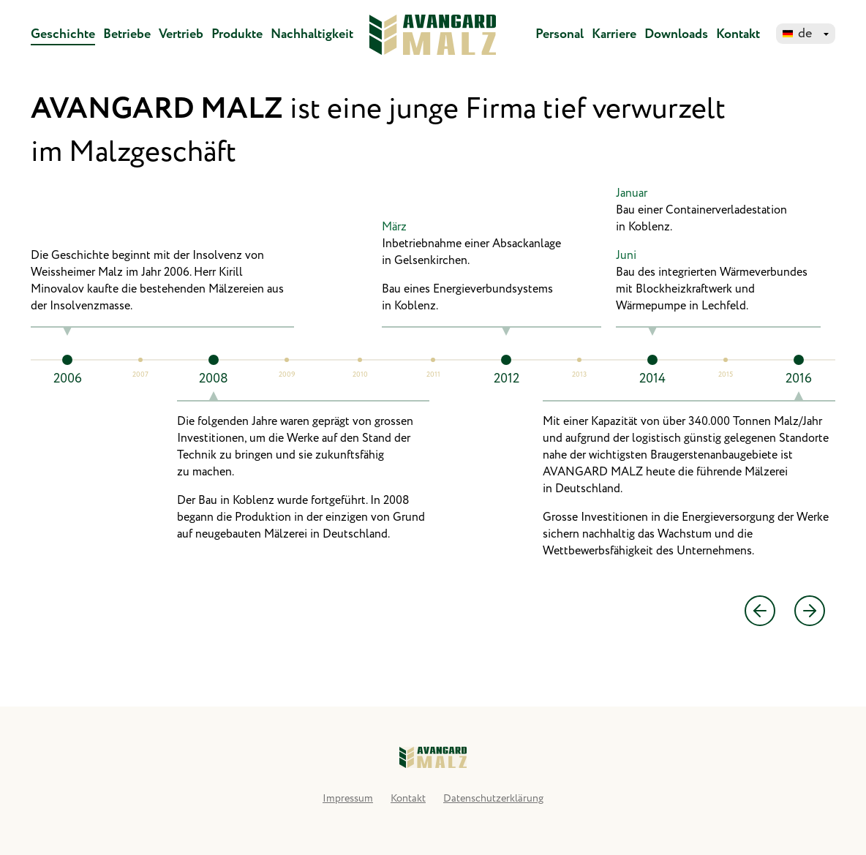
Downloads (676, 34)
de (805, 33)
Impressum (348, 799)
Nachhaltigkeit (312, 34)
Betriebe (127, 34)
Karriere (614, 34)
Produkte (237, 34)
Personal (559, 34)
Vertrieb (181, 34)
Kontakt (738, 34)
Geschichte (63, 34)
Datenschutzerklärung (493, 799)
